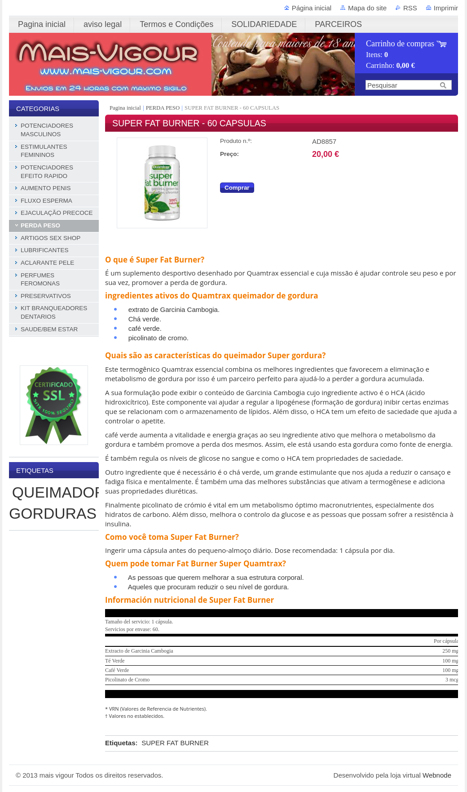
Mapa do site (367, 8)
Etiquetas (120, 743)
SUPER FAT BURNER (174, 743)
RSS (410, 8)
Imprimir (446, 8)
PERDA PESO (163, 108)
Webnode (437, 775)
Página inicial (311, 8)
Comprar (237, 187)
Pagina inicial (126, 108)
